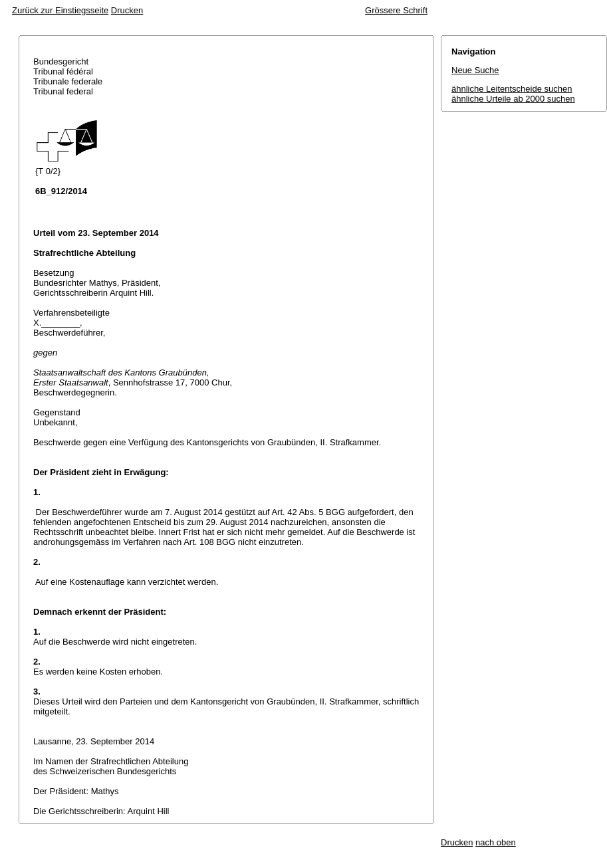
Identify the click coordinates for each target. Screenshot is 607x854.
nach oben (495, 842)
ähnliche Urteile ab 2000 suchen (513, 99)
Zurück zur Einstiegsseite (60, 10)
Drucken (127, 10)
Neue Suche (475, 70)
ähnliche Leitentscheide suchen (511, 89)
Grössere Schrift (396, 10)
